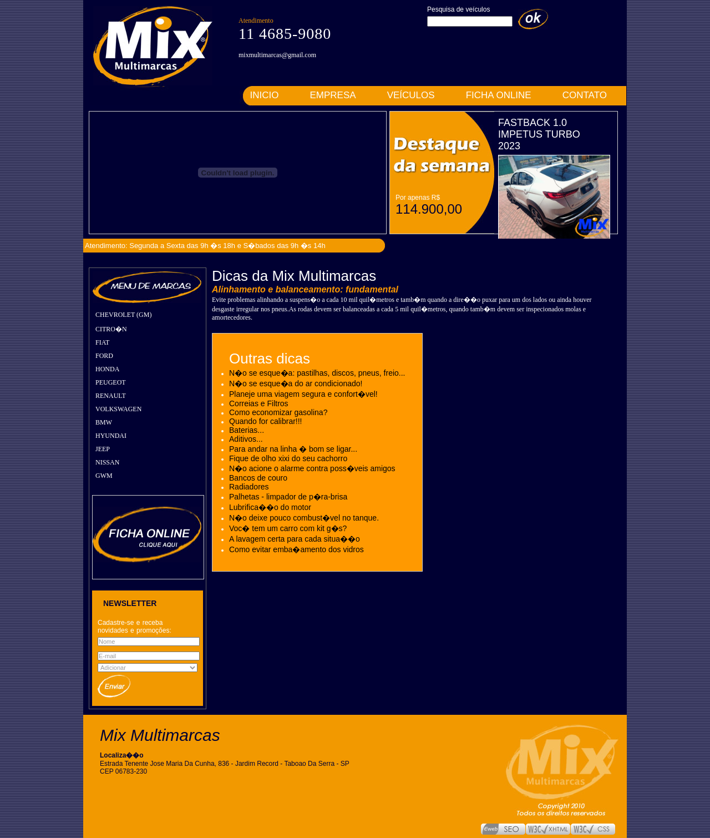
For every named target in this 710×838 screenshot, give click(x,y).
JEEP (102, 449)
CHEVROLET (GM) (123, 315)
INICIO (264, 95)
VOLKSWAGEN (118, 409)
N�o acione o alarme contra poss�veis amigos (312, 468)
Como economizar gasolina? (278, 412)
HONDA (107, 369)
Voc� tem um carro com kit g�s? (288, 528)
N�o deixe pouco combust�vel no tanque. (304, 517)
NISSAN (107, 462)
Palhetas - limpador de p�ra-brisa (288, 496)
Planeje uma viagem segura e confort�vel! (303, 394)
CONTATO (584, 95)
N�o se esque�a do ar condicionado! (295, 383)
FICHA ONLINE (498, 95)
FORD (104, 356)
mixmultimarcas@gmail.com (277, 55)
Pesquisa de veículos (458, 9)
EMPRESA (333, 95)
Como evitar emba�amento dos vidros (296, 549)
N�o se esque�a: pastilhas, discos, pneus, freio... (317, 372)
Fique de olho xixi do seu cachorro (288, 458)
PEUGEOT (110, 382)
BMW (103, 422)
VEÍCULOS (411, 95)
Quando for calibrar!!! (265, 421)
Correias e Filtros (258, 403)
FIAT (102, 342)
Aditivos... (246, 439)
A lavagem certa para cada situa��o (294, 538)
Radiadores (249, 486)
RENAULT (110, 396)
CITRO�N (111, 329)
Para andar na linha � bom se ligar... (293, 449)
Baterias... (246, 430)
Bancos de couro (258, 477)
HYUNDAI (110, 436)
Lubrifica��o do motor (270, 507)
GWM (104, 475)
